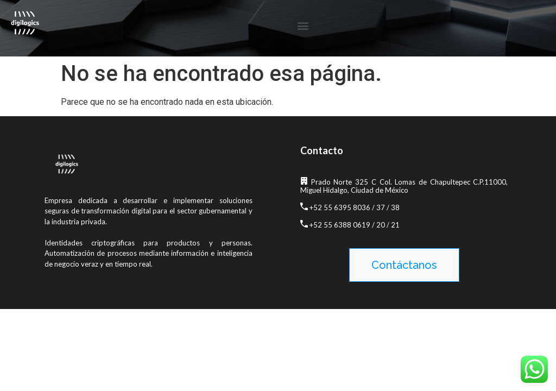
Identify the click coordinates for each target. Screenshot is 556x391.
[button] (303, 25)
